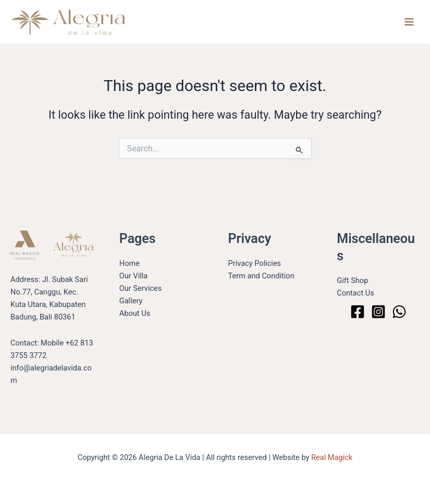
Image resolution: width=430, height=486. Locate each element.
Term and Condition (261, 275)
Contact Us (355, 293)
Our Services (140, 288)
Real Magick (331, 457)
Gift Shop (352, 280)
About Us (134, 313)
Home (129, 263)
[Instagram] (378, 311)
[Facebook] (357, 311)
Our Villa (133, 275)
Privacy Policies (254, 263)
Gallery (131, 300)
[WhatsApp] (399, 311)
